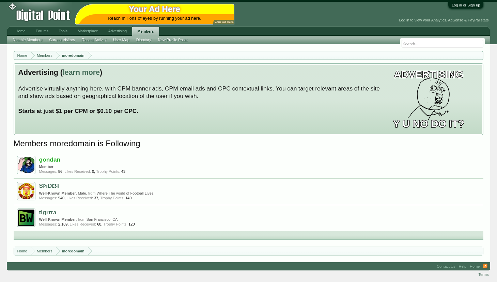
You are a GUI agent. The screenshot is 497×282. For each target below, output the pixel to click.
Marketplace (88, 31)
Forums (42, 31)
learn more (81, 72)
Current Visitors (62, 40)
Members (145, 31)
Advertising (117, 31)
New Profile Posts (173, 40)
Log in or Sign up (466, 5)
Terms (483, 274)
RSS (485, 266)
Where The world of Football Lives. (126, 193)
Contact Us (446, 266)
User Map (121, 40)
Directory (143, 40)
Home (21, 31)
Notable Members (28, 40)
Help (462, 266)
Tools (63, 31)
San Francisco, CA (102, 219)
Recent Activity (94, 40)
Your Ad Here (224, 22)
